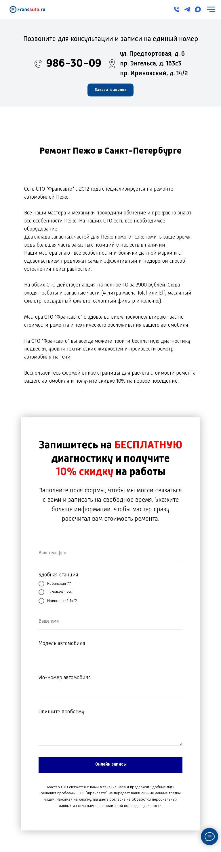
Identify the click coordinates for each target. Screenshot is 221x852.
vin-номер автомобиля (65, 677)
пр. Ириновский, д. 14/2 (154, 73)
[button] (110, 90)
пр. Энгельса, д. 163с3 (151, 64)
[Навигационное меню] (211, 9)
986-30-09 (73, 63)
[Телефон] (176, 9)
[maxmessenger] (197, 9)
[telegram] (187, 9)
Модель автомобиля (62, 643)
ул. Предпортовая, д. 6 (152, 54)
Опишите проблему (61, 711)
